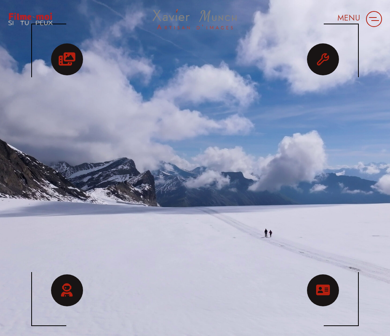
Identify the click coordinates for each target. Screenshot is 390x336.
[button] (374, 19)
